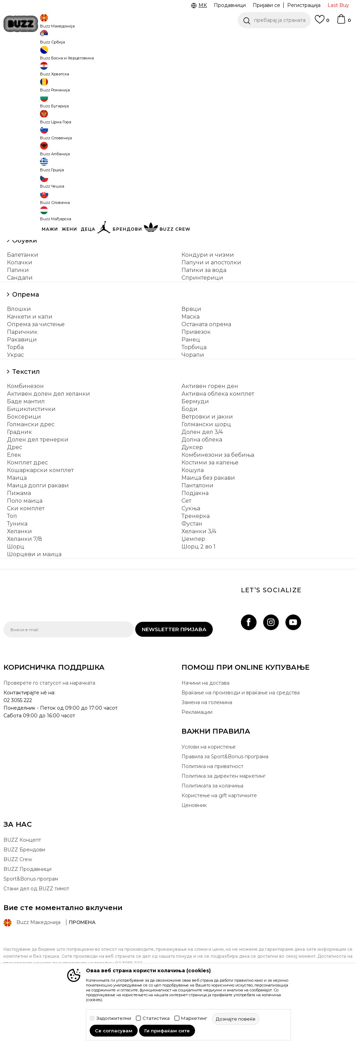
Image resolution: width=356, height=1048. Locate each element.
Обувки (24, 292)
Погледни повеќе (191, 38)
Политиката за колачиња (212, 837)
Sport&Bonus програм (30, 930)
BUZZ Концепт (22, 891)
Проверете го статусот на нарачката (49, 734)
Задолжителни (113, 1018)
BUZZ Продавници (27, 920)
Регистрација (304, 5)
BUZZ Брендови (24, 901)
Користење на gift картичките (219, 847)
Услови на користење (208, 798)
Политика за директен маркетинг (223, 827)
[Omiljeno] (322, 22)
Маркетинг (194, 1018)
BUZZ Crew (17, 911)
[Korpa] (343, 22)
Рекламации (196, 763)
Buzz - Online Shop (23, 55)
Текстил (26, 423)
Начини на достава (205, 734)
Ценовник (144, 38)
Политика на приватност (212, 818)
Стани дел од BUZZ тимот (36, 940)
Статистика (156, 1018)
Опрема (25, 346)
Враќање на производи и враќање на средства (240, 744)
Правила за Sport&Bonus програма (224, 808)
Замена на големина (206, 754)
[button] (274, 20)
